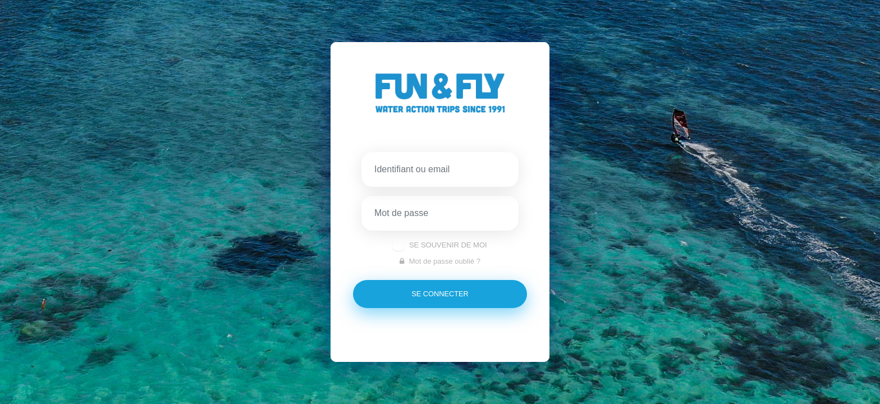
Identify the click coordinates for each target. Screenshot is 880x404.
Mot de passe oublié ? (440, 261)
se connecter (440, 294)
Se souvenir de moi (448, 245)
